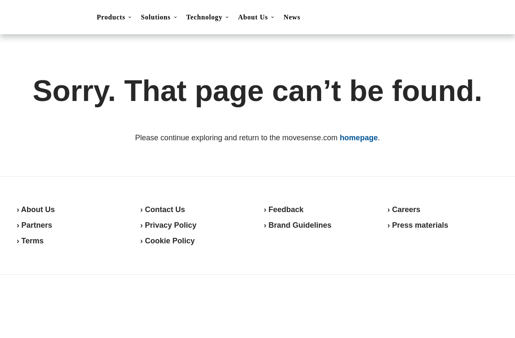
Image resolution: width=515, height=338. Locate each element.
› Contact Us (162, 209)
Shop (477, 17)
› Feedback (284, 209)
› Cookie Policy (167, 241)
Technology (204, 17)
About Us (253, 17)
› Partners (34, 225)
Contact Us (435, 18)
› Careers (403, 209)
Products (111, 17)
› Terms (30, 241)
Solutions (155, 17)
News (291, 17)
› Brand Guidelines (298, 225)
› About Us (36, 209)
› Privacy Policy (168, 225)
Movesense (59, 305)
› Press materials (417, 225)
